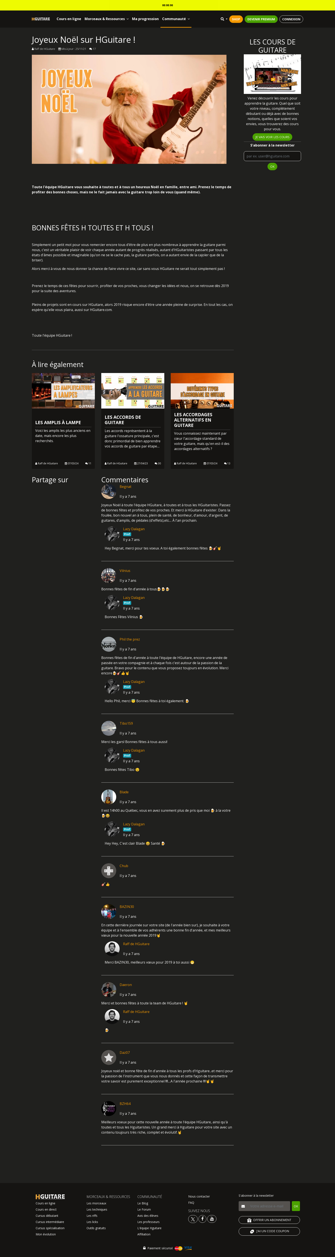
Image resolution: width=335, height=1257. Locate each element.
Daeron (126, 984)
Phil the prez (130, 639)
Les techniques (97, 1209)
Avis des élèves (147, 1216)
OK (272, 166)
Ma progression (145, 18)
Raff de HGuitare (136, 944)
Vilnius (125, 570)
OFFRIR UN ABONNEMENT (269, 1220)
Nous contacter (199, 1196)
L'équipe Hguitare (149, 1228)
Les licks (92, 1222)
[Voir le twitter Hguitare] (193, 1219)
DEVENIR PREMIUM (261, 19)
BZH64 (125, 1103)
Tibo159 (126, 723)
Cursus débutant (47, 1216)
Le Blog (142, 1203)
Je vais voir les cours (272, 137)
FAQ (191, 1203)
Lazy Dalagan (134, 529)
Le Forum (144, 1209)
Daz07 (125, 1052)
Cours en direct (46, 1209)
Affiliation (143, 1234)
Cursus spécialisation (50, 1228)
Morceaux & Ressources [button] (107, 18)
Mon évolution (46, 1234)
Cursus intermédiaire (50, 1222)
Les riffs (92, 1216)
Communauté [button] (176, 18)
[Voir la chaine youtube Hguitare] (211, 1219)
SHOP (236, 19)
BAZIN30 (127, 906)
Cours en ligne (69, 18)
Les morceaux (96, 1203)
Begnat (125, 486)
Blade (124, 792)
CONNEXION (291, 19)
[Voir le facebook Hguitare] (202, 1219)
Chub (124, 865)
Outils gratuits (96, 1228)
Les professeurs (148, 1222)
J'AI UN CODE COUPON (269, 1231)
